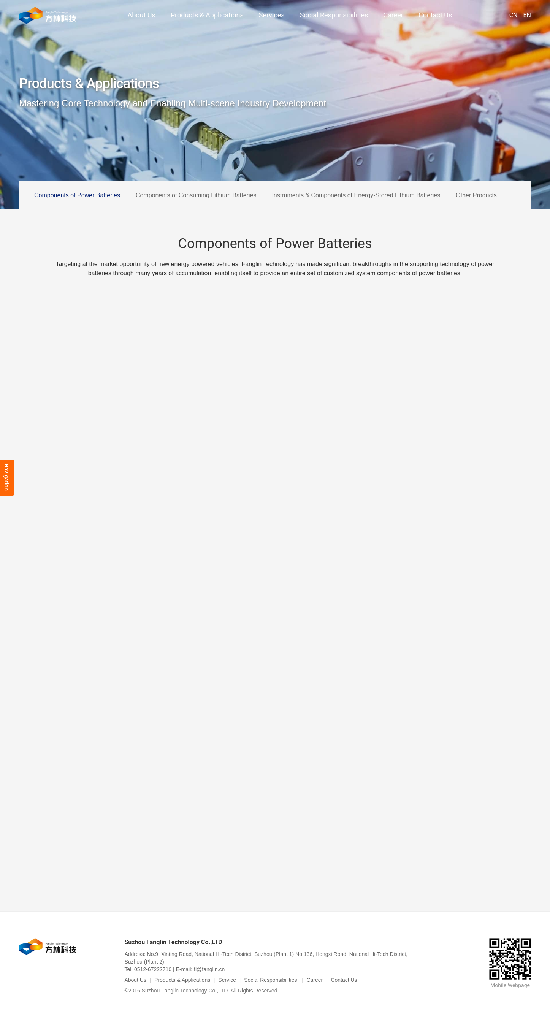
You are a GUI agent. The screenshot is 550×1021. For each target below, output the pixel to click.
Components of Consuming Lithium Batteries (196, 195)
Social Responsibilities (334, 15)
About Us (141, 15)
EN (527, 15)
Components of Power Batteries (77, 195)
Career (393, 15)
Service (227, 980)
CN (513, 15)
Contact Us (435, 15)
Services (272, 15)
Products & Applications (207, 15)
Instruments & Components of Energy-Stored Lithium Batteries (356, 195)
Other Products (476, 195)
